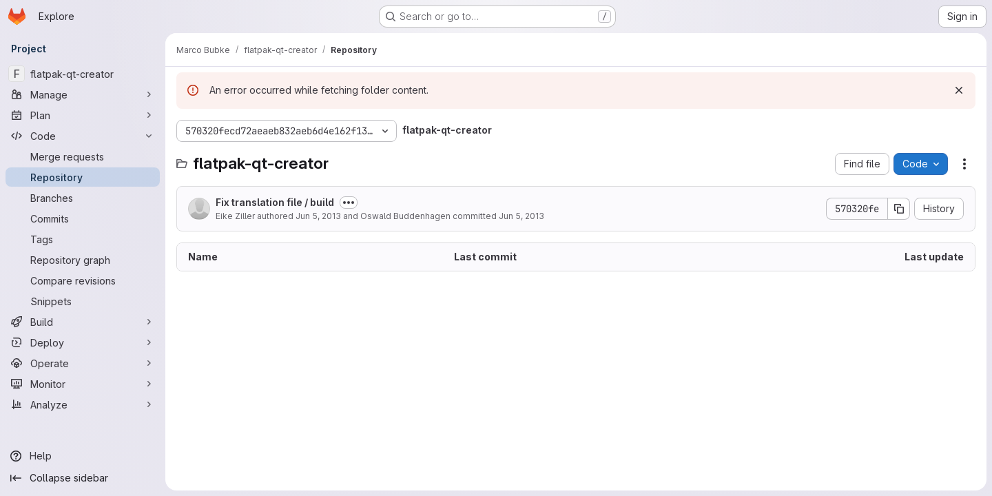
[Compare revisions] (83, 280)
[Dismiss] (959, 90)
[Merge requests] (83, 156)
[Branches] (83, 197)
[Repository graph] (83, 259)
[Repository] (83, 177)
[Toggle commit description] (349, 202)
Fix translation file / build (275, 202)
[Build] (83, 321)
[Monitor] (83, 383)
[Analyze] (83, 404)
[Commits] (83, 218)
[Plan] (83, 115)
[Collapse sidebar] (83, 478)
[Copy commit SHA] (899, 209)
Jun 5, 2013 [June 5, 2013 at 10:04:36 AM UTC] (521, 216)
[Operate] (83, 363)
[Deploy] (83, 342)
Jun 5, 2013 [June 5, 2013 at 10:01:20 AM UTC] (318, 216)
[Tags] (83, 239)
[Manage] (83, 94)
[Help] (83, 456)
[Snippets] (83, 301)
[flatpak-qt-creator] (83, 73)
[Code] (83, 135)
